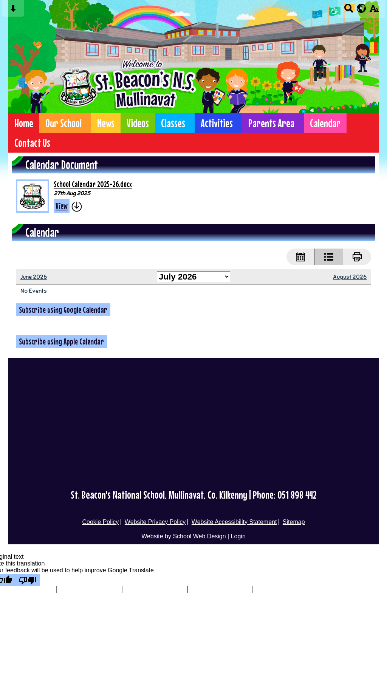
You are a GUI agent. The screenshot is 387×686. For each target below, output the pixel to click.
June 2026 (33, 276)
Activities (217, 123)
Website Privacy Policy (155, 522)
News (106, 123)
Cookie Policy (100, 522)
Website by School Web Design (183, 536)
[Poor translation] (27, 580)
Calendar (325, 123)
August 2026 (350, 276)
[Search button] (348, 11)
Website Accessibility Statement (234, 522)
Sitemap (294, 522)
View (62, 206)
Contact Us (32, 142)
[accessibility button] (373, 11)
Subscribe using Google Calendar (63, 310)
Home (23, 123)
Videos (138, 123)
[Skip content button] (13, 11)
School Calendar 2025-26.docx (93, 184)
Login (238, 536)
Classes (173, 123)
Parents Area (271, 123)
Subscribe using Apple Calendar (61, 341)
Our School (63, 123)
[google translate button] (361, 8)
